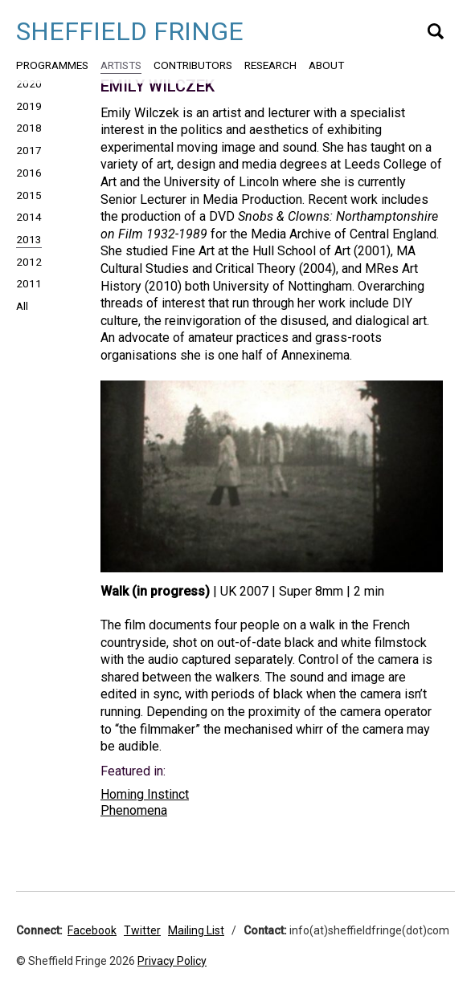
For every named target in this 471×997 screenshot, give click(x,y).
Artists (120, 65)
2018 (29, 127)
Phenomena (133, 810)
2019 (29, 106)
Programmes (52, 65)
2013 (29, 239)
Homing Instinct (144, 794)
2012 (29, 261)
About (326, 65)
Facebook (92, 930)
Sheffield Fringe (130, 31)
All (22, 305)
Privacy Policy (172, 960)
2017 (29, 150)
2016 (29, 172)
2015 (29, 195)
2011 (29, 283)
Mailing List (196, 930)
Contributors (193, 65)
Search (436, 31)
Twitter (142, 930)
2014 (29, 216)
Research (270, 65)
